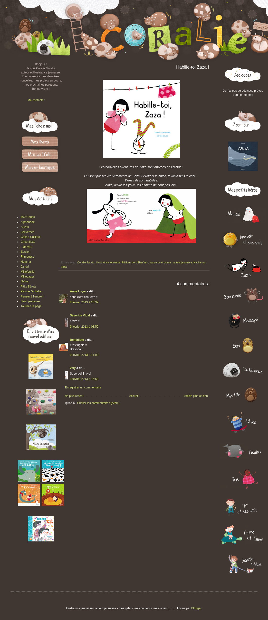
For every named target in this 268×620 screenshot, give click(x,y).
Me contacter (36, 100)
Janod (25, 266)
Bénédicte (77, 339)
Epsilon (25, 251)
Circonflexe (28, 241)
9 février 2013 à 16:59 (84, 379)
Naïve (24, 281)
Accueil (134, 396)
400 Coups (28, 217)
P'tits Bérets (28, 286)
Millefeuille (27, 271)
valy (73, 368)
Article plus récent (71, 396)
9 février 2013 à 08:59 (84, 326)
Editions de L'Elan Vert (135, 262)
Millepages (28, 276)
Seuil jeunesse (30, 301)
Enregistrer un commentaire (83, 387)
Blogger (196, 608)
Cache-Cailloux (30, 237)
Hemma (26, 261)
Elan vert (26, 247)
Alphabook (28, 222)
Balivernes (27, 232)
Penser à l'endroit (32, 296)
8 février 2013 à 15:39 (84, 302)
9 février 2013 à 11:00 (84, 355)
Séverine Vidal (80, 315)
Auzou (25, 227)
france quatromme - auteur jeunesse (171, 262)
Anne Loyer (78, 291)
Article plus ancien (196, 396)
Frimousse (27, 256)
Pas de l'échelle (31, 291)
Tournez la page (31, 306)
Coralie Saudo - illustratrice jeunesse (98, 262)
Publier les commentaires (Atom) (98, 403)
